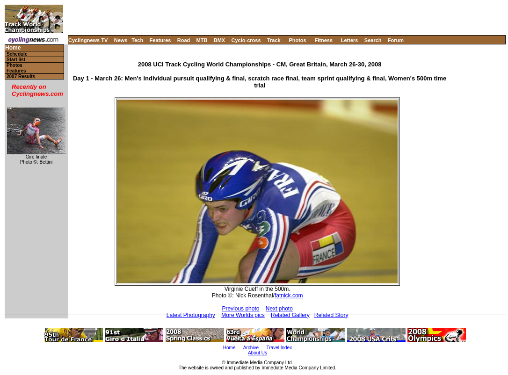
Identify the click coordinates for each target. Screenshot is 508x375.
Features (160, 40)
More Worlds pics (242, 315)
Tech (137, 40)
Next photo (279, 308)
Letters (349, 40)
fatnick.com (289, 295)
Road (183, 40)
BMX (219, 40)
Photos (297, 40)
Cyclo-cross (246, 40)
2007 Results (21, 76)
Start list (16, 59)
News (121, 40)
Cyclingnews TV (88, 40)
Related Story (331, 315)
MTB (202, 40)
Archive (251, 347)
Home (13, 48)
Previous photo (240, 308)
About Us (257, 352)
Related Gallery (290, 315)
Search (373, 40)
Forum (396, 40)
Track (274, 40)
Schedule (17, 54)
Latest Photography (191, 315)
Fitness (323, 40)
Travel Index (279, 347)
